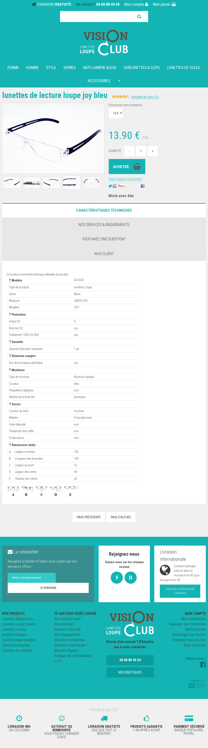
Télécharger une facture (188, 635)
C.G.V (58, 661)
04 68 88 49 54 (108, 4)
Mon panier (164, 4)
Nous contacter (195, 645)
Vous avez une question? (104, 239)
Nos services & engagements (104, 224)
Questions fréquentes (69, 640)
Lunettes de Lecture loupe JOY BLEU (61, 95)
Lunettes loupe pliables (18, 640)
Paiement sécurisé (67, 629)
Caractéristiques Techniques (104, 210)
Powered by (197, 683)
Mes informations (193, 619)
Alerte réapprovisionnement (125, 179)
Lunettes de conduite (17, 650)
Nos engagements (67, 635)
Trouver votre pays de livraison (180, 591)
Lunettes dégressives (17, 619)
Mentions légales (66, 650)
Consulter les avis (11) (158, 97)
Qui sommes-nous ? (68, 619)
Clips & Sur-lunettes (16, 645)
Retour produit (196, 629)
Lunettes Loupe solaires (19, 624)
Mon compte (136, 4)
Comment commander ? (71, 645)
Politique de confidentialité (73, 656)
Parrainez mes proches (189, 640)
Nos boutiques (64, 624)
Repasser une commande (187, 624)
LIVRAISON (54, 4)
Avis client (104, 253)
